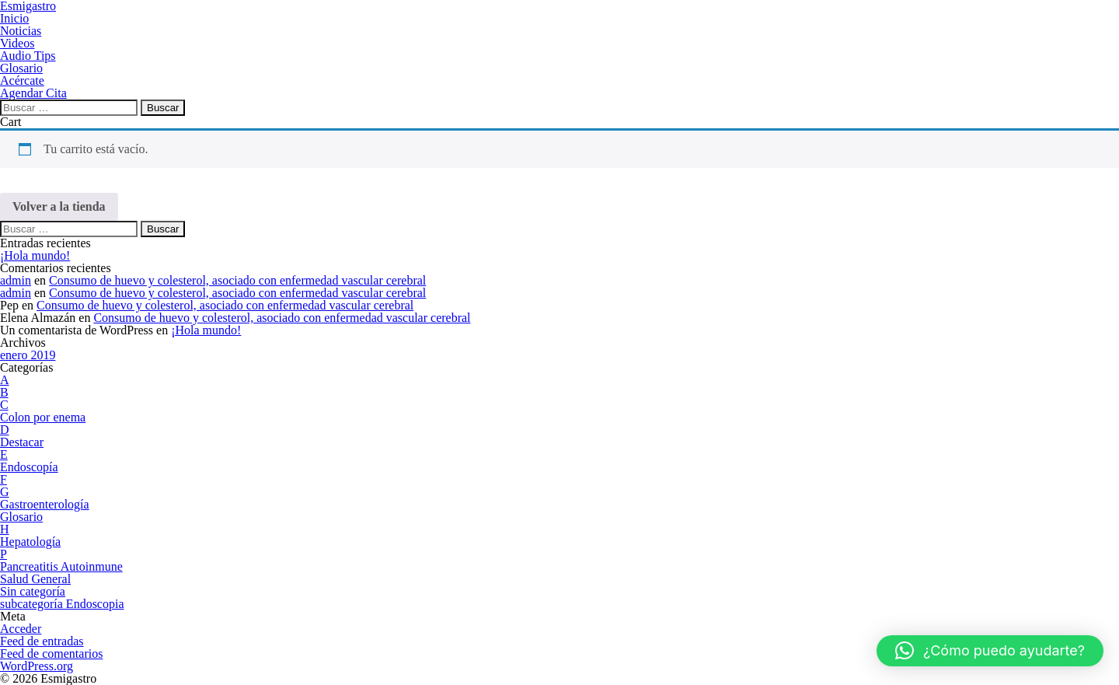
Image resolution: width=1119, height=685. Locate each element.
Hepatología (30, 541)
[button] (990, 650)
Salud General (35, 578)
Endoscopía (29, 467)
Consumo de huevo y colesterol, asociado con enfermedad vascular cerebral (237, 280)
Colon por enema (42, 417)
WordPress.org (36, 666)
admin (15, 280)
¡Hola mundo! (35, 255)
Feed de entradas (42, 641)
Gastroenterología (44, 504)
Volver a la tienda (59, 206)
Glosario (21, 516)
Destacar (22, 442)
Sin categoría (32, 591)
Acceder (20, 628)
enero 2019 (28, 355)
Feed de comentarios (51, 653)
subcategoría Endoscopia (62, 603)
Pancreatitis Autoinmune (61, 566)
